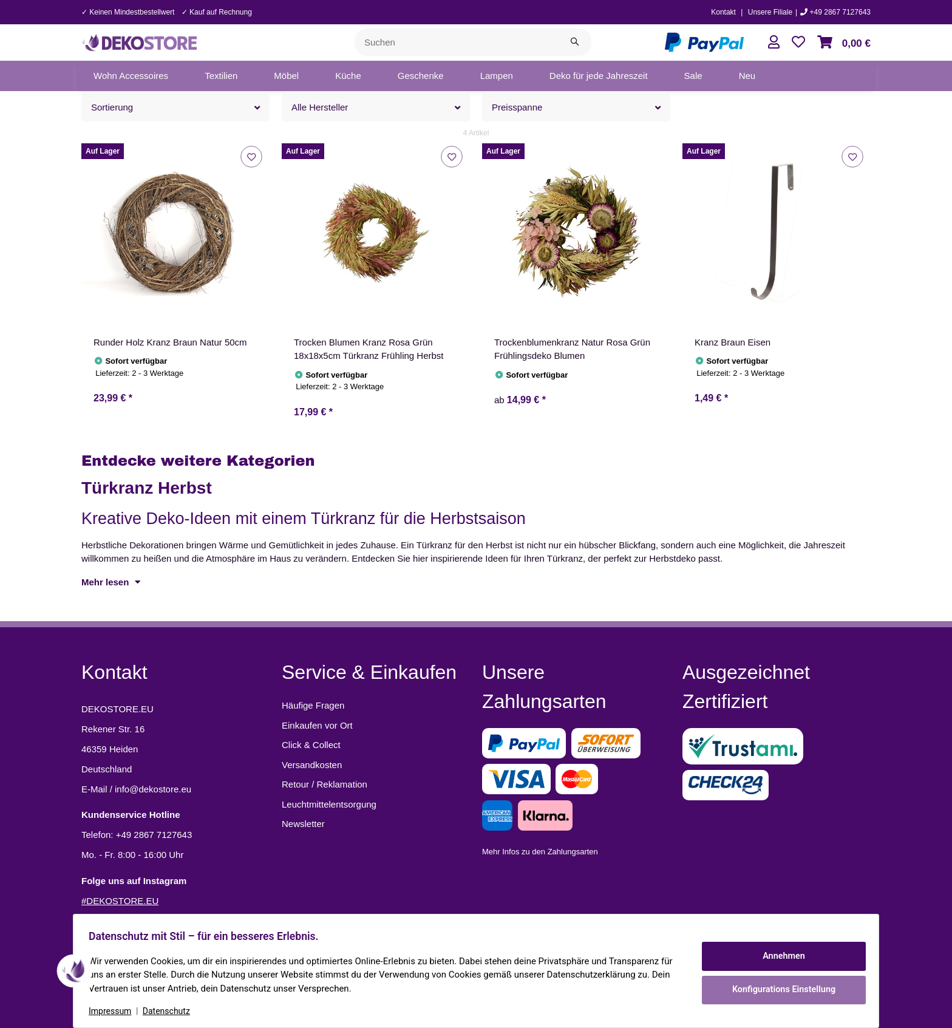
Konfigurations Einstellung (779, 988)
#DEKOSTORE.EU (119, 901)
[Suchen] (457, 42)
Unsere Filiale (770, 12)
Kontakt (723, 12)
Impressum (114, 1011)
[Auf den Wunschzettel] (251, 156)
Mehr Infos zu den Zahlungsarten (540, 851)
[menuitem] (130, 76)
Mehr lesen (110, 582)
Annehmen (779, 957)
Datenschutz (170, 1011)
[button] (774, 42)
